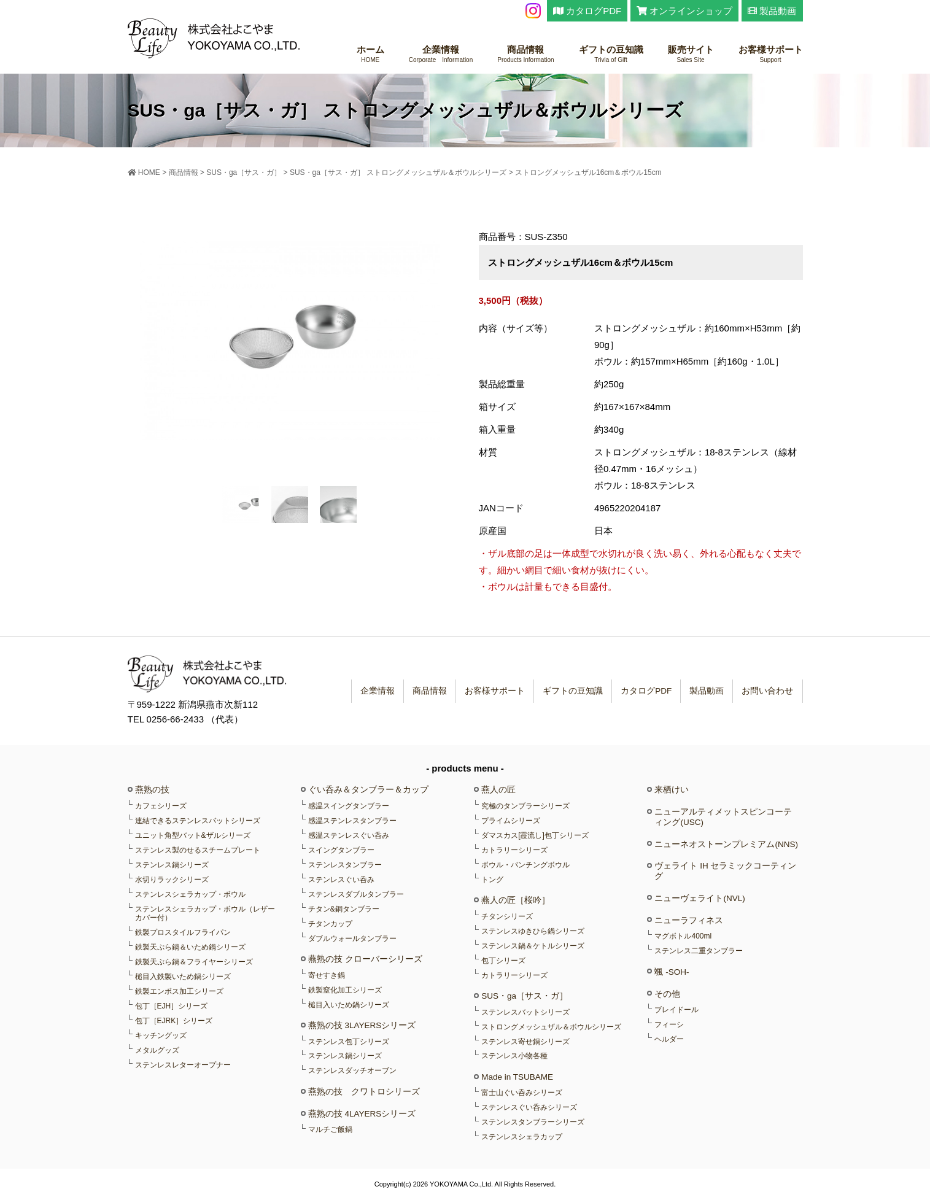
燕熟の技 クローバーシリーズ (365, 959)
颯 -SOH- (671, 972)
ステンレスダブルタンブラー (356, 894)
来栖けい (671, 789)
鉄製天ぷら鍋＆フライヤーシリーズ (194, 962)
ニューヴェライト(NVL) (699, 898)
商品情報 (525, 54)
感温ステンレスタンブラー (352, 820)
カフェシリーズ (161, 806)
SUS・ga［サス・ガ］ (524, 996)
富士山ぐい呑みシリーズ (521, 1092)
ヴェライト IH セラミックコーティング (725, 870)
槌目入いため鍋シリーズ (348, 1005)
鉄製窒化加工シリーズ (345, 990)
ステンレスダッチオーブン (352, 1070)
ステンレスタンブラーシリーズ (532, 1122)
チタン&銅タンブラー (343, 909)
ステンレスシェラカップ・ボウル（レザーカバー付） (205, 913)
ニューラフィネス (688, 920)
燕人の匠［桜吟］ (515, 900)
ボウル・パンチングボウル (525, 865)
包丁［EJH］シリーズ (171, 1006)
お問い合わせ (766, 690)
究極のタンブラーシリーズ (525, 806)
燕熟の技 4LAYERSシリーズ (362, 1113)
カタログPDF (587, 11)
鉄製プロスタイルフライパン (183, 932)
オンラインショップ (684, 11)
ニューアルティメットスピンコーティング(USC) (723, 816)
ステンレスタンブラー (345, 865)
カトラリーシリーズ (514, 850)
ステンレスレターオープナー (183, 1065)
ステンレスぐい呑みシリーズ (529, 1107)
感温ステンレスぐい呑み (348, 835)
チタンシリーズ (507, 916)
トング (492, 879)
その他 (667, 994)
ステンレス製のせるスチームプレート (197, 850)
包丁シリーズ (503, 960)
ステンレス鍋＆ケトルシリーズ (532, 946)
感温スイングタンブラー (348, 806)
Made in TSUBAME (517, 1077)
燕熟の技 (152, 789)
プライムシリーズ (510, 820)
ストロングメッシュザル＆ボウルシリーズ (551, 1027)
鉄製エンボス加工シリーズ (179, 991)
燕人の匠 (498, 789)
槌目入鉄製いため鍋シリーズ (183, 976)
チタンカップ (330, 923)
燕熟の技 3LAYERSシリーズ (362, 1025)
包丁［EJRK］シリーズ (174, 1020)
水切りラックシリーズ (172, 879)
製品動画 (772, 11)
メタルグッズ (157, 1050)
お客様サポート (770, 54)
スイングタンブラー (341, 850)
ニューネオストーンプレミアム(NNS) (726, 844)
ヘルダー (669, 1039)
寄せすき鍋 (326, 975)
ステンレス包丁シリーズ (348, 1041)
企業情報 (441, 54)
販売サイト (691, 54)
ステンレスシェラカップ (521, 1136)
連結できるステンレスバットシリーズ (197, 820)
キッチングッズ (161, 1035)
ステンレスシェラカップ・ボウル (190, 894)
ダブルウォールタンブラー (352, 938)
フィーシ (669, 1024)
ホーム (370, 54)
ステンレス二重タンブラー (698, 950)
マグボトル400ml (682, 936)
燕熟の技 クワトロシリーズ (364, 1091)
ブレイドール (676, 1009)
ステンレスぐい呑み (341, 879)
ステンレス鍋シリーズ (172, 865)
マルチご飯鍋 (330, 1129)
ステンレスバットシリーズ (525, 1012)
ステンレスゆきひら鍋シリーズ (532, 931)
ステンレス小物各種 (514, 1055)
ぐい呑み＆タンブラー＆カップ (368, 789)
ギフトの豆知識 (611, 54)
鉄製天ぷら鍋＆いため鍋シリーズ (190, 947)
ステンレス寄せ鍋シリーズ (525, 1041)
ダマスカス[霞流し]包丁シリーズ (535, 835)
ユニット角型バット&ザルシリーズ (192, 835)
